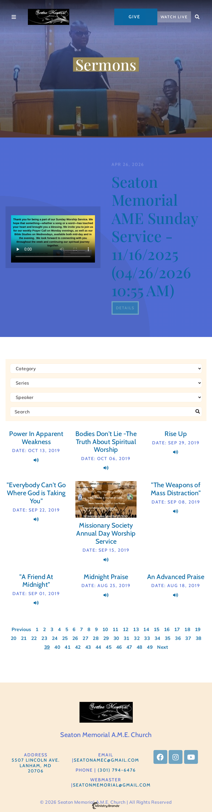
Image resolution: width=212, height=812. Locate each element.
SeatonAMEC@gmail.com (106, 760)
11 (115, 629)
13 (136, 629)
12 (126, 629)
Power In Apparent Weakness (36, 438)
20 (14, 638)
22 (34, 638)
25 (65, 638)
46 (119, 647)
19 (198, 629)
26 (75, 638)
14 (146, 629)
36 (178, 638)
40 (57, 647)
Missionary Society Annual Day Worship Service (106, 533)
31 (126, 638)
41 (67, 647)
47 (129, 647)
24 (55, 638)
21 (24, 638)
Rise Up (176, 434)
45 (109, 647)
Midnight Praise (106, 577)
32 (137, 638)
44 (98, 647)
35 (168, 638)
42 (78, 647)
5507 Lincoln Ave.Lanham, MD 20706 (36, 765)
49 (150, 647)
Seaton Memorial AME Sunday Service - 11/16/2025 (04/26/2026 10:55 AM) (155, 286)
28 (96, 638)
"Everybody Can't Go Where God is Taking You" (36, 493)
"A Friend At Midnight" (36, 581)
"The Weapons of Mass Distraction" (176, 489)
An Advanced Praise (175, 577)
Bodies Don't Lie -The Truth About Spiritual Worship (106, 442)
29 (106, 638)
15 (157, 629)
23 (44, 638)
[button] (197, 17)
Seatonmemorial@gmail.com (112, 785)
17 (177, 629)
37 (188, 638)
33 (147, 638)
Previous (21, 629)
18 (187, 629)
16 (167, 629)
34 (157, 638)
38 (199, 638)
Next (162, 647)
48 (139, 647)
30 (116, 638)
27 (85, 638)
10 (105, 629)
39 (47, 647)
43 (88, 647)
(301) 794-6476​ (117, 770)
